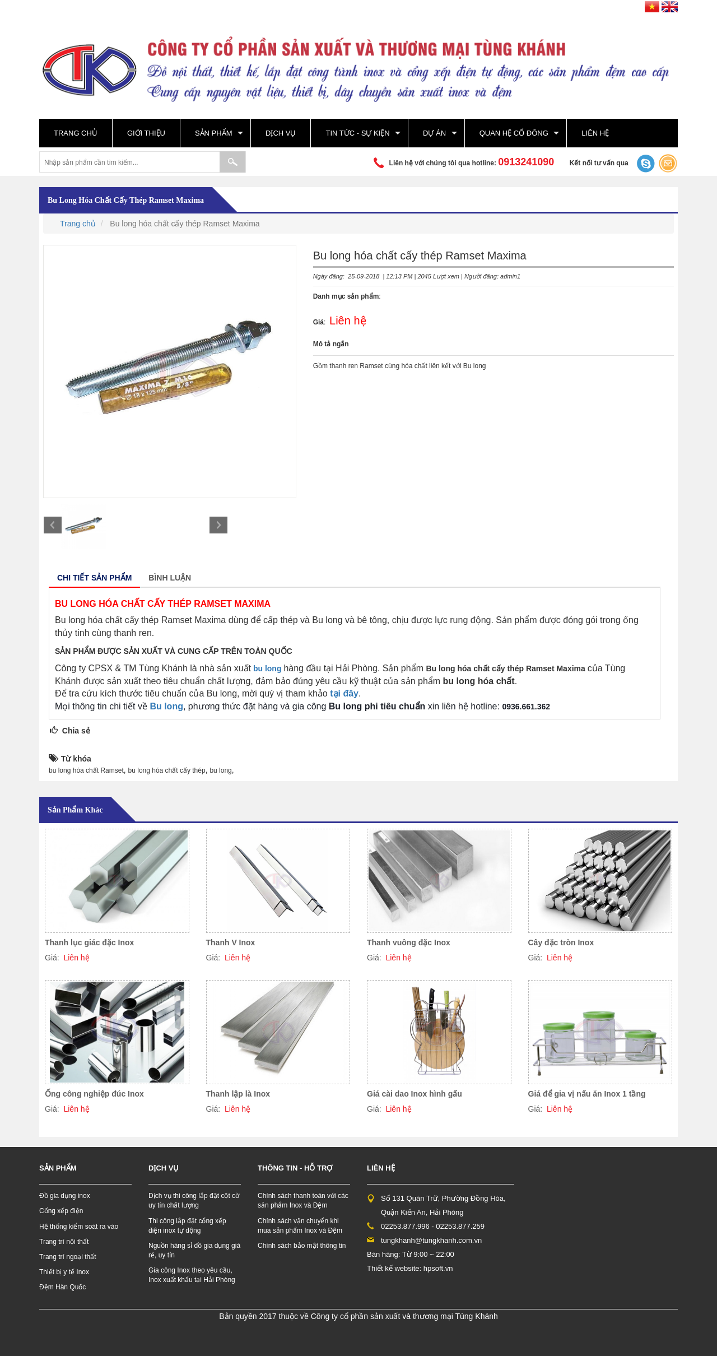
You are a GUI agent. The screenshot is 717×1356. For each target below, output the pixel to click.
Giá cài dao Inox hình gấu (414, 1093)
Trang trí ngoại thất (67, 1257)
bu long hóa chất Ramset (86, 770)
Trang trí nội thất (64, 1242)
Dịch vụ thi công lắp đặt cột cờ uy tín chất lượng (193, 1200)
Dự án (434, 133)
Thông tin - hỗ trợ (295, 1168)
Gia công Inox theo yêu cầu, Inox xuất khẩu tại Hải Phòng (191, 1275)
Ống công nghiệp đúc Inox (94, 1093)
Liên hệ (595, 133)
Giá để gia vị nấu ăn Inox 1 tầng (587, 1093)
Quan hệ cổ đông (513, 133)
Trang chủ (75, 133)
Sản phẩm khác (75, 810)
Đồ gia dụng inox (64, 1196)
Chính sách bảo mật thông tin (302, 1246)
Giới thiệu (146, 133)
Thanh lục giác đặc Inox (89, 942)
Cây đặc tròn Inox (561, 942)
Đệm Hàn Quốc (62, 1287)
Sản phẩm (213, 133)
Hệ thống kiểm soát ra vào (78, 1226)
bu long (267, 668)
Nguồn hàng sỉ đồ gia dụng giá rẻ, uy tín (194, 1250)
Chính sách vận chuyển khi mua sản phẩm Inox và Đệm (300, 1225)
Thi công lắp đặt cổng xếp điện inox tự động (187, 1225)
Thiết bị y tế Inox (64, 1272)
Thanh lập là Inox (238, 1093)
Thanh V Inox (230, 942)
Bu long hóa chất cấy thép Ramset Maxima (126, 200)
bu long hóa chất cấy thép (167, 770)
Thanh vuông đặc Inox (408, 942)
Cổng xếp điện (61, 1211)
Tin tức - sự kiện (357, 133)
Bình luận (169, 577)
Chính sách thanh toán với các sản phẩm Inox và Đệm (303, 1200)
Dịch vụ (281, 133)
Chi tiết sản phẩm (94, 577)
